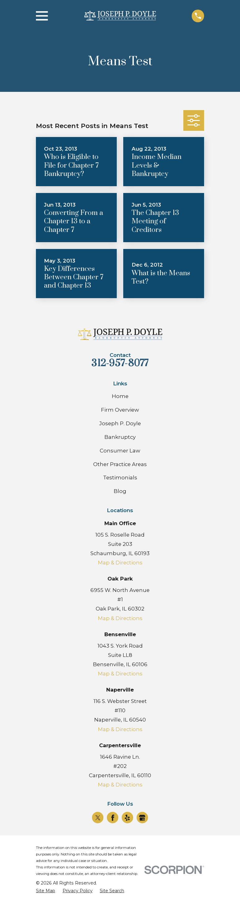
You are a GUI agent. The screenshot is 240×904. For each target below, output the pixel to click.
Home (120, 396)
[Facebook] (113, 818)
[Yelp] (127, 818)
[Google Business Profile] (142, 818)
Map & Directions (120, 562)
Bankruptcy (120, 437)
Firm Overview (120, 410)
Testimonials (120, 477)
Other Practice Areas (120, 464)
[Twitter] (98, 818)
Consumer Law (120, 451)
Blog (120, 491)
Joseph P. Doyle (120, 423)
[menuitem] (45, 891)
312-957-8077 (119, 363)
